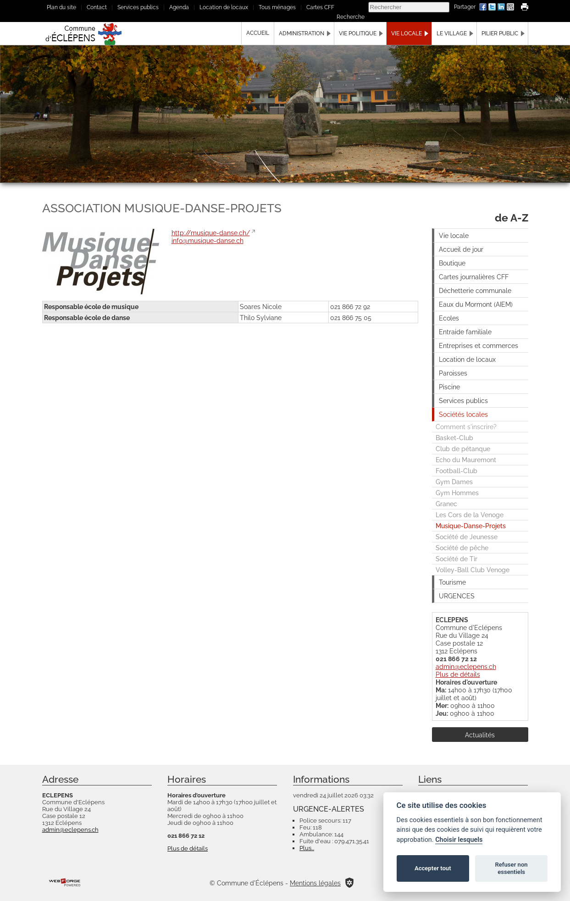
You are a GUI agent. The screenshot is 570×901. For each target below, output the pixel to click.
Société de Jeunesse (467, 537)
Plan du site (61, 7)
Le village (452, 33)
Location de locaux (223, 7)
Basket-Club (454, 438)
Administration (301, 33)
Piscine (449, 387)
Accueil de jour (461, 249)
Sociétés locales (463, 414)
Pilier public (499, 33)
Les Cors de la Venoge (470, 515)
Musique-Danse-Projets (471, 526)
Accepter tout (433, 868)
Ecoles (449, 318)
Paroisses (453, 373)
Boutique (452, 263)
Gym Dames (454, 482)
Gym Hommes (457, 493)
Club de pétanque (463, 449)
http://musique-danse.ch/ (211, 233)
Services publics (138, 7)
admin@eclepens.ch (466, 666)
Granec (446, 504)
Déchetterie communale (475, 290)
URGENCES (457, 596)
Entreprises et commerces (478, 345)
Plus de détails (458, 674)
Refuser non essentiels (511, 868)
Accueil (257, 33)
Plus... (306, 848)
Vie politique (357, 33)
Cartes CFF (320, 7)
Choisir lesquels (458, 840)
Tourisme (452, 582)
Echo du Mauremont (466, 460)
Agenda (179, 7)
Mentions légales (315, 883)
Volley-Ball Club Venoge (472, 570)
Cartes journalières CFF (474, 277)
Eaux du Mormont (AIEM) (476, 304)
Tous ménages (277, 7)
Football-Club (456, 471)
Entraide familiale (465, 332)
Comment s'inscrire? (466, 427)
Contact (97, 7)
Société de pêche (462, 548)
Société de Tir (456, 559)
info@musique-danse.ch (207, 240)
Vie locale (406, 33)
